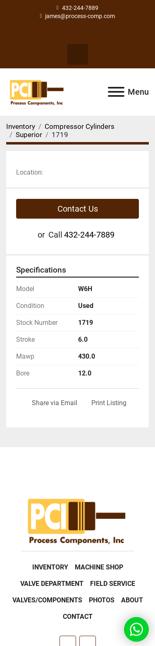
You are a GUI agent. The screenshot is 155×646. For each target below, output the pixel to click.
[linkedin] (84, 34)
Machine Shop (99, 567)
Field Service (112, 584)
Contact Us (77, 209)
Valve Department (51, 584)
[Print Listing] (107, 403)
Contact (78, 616)
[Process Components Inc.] (77, 520)
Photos (101, 600)
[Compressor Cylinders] (79, 126)
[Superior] (29, 135)
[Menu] (116, 92)
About (132, 600)
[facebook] (70, 34)
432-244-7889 (80, 8)
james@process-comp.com (80, 16)
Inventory (50, 567)
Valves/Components (47, 600)
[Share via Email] (53, 403)
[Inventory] (20, 126)
